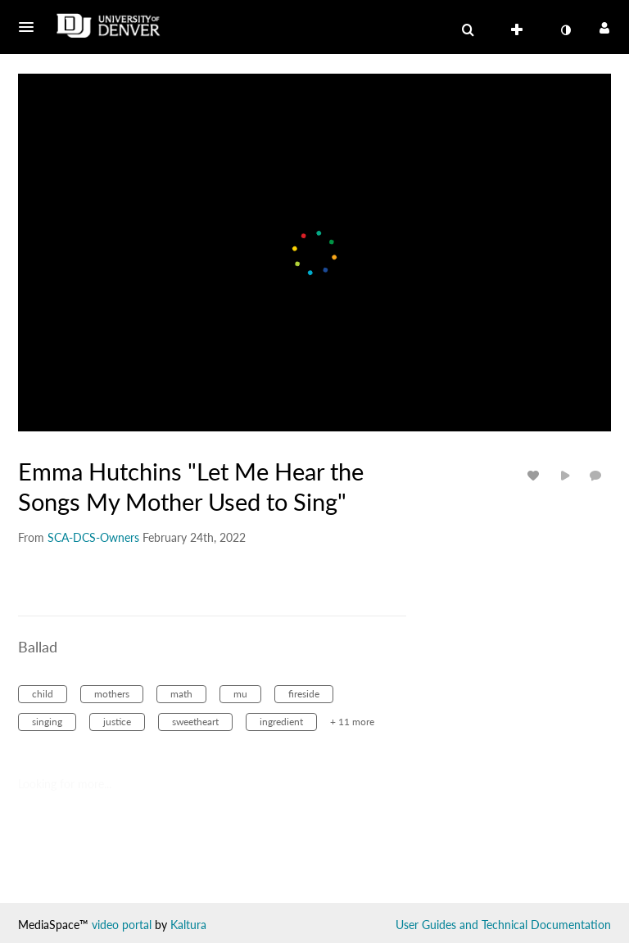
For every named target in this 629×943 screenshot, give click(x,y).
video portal (122, 925)
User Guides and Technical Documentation (503, 925)
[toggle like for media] (536, 475)
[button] (31, 27)
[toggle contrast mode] (565, 30)
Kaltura (188, 925)
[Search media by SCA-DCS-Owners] (93, 537)
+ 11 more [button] (352, 721)
